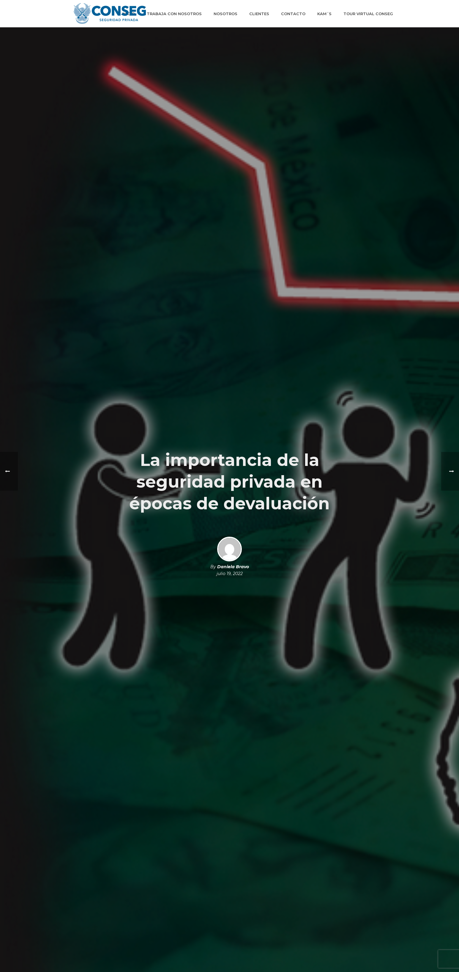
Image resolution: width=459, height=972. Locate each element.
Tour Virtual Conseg (368, 13)
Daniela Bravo (233, 566)
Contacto (293, 13)
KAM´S (324, 13)
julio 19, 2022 (230, 573)
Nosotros (225, 13)
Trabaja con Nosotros (174, 13)
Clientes (259, 13)
